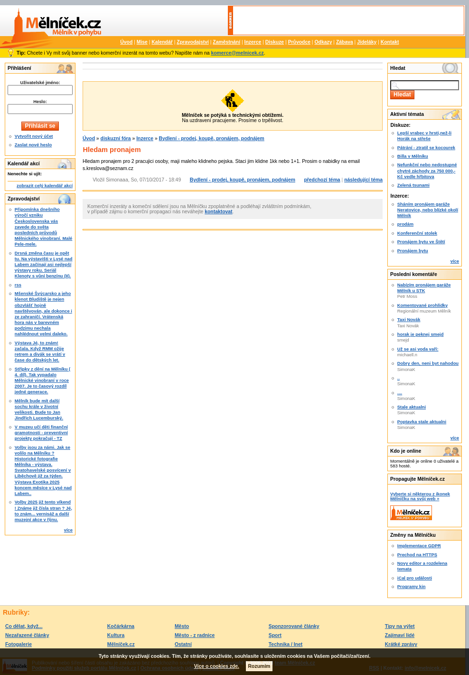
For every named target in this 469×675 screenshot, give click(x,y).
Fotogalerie (18, 644)
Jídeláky (366, 42)
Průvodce (299, 42)
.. (398, 378)
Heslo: (40, 101)
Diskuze (274, 42)
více (68, 530)
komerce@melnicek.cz (237, 53)
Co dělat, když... (24, 626)
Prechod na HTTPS (417, 554)
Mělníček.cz (121, 644)
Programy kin (411, 586)
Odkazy (323, 42)
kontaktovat (218, 211)
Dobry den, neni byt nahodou (428, 363)
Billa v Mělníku (412, 156)
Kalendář (161, 42)
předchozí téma (322, 179)
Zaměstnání (226, 42)
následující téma (363, 179)
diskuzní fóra (116, 138)
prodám (405, 224)
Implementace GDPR (419, 545)
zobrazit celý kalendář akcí (45, 185)
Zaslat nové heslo (33, 145)
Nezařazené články (27, 635)
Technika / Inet (285, 644)
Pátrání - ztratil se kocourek (426, 147)
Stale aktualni (411, 407)
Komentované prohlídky (422, 305)
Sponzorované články (294, 626)
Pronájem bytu (412, 250)
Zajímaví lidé (399, 635)
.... (399, 392)
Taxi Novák (409, 319)
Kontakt (390, 42)
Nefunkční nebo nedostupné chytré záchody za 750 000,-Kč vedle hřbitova (427, 170)
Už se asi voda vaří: (418, 349)
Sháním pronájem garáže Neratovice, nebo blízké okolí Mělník (427, 210)
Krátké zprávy (401, 644)
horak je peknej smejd (420, 334)
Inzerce (253, 42)
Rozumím (259, 666)
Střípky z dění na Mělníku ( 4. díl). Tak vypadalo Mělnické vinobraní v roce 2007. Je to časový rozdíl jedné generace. (42, 381)
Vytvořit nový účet (34, 136)
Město (182, 626)
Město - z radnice (195, 635)
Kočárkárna (120, 626)
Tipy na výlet (400, 626)
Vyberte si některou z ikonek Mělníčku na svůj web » (420, 496)
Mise (142, 42)
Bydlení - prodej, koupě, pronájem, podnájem (211, 138)
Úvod (126, 42)
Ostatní (183, 644)
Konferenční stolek (417, 233)
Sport (275, 635)
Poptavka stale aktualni (421, 421)
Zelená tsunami (413, 185)
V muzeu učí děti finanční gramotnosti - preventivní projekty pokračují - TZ (41, 433)
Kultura (115, 635)
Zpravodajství (193, 42)
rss (18, 285)
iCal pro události (414, 578)
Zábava (344, 42)
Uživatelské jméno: (40, 82)
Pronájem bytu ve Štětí (421, 241)
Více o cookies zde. (216, 666)
